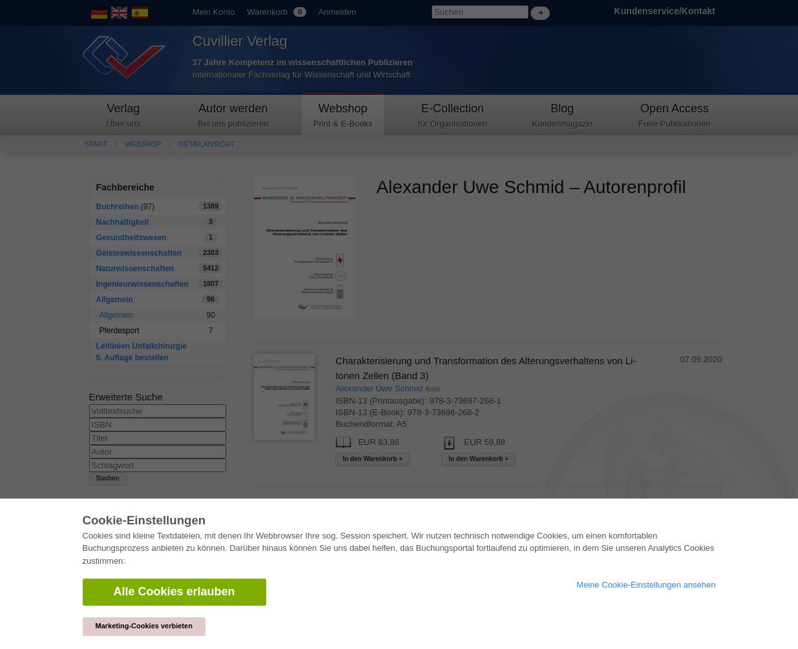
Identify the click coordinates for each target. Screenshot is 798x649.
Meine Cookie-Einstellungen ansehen (645, 585)
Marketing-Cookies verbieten (144, 626)
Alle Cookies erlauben (174, 591)
